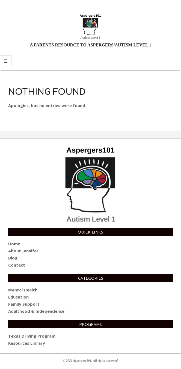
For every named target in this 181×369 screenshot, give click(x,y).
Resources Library (26, 343)
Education (18, 297)
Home (14, 243)
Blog (12, 258)
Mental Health (22, 290)
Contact (16, 265)
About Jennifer (23, 250)
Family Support (24, 304)
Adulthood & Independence (36, 311)
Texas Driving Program (31, 336)
